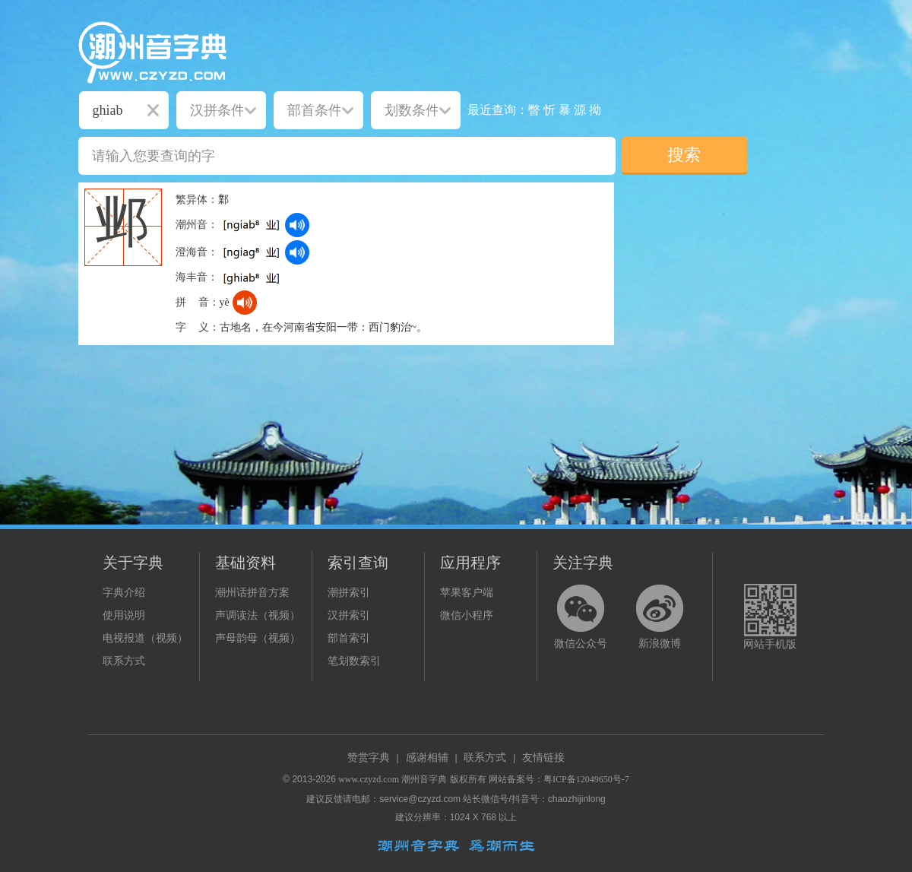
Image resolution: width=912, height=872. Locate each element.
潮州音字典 (424, 779)
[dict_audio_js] (297, 225)
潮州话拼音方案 (252, 592)
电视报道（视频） (145, 638)
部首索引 (349, 638)
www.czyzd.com (368, 779)
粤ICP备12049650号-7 (586, 779)
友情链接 (543, 757)
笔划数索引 (354, 661)
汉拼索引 (349, 615)
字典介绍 (124, 592)
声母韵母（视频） (257, 638)
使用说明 (124, 615)
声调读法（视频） (257, 615)
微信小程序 (466, 615)
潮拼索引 (349, 592)
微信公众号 (580, 643)
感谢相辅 (427, 757)
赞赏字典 (368, 757)
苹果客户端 (466, 592)
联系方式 (124, 661)
